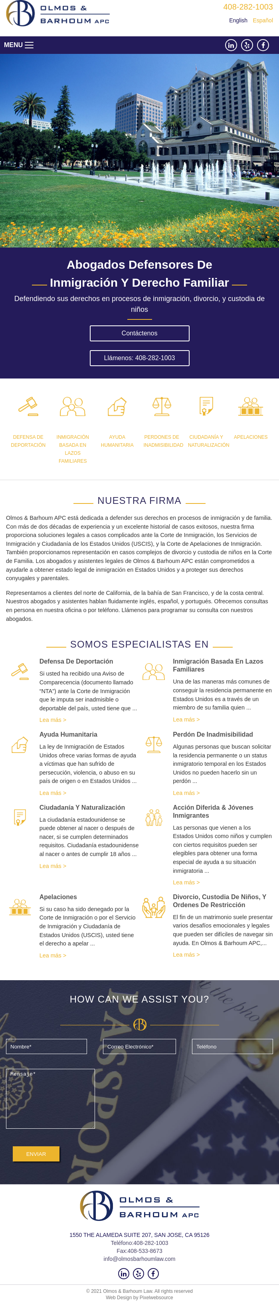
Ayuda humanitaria (68, 734)
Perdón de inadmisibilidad (213, 734)
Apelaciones (58, 897)
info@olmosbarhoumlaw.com (140, 1259)
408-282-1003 (248, 6)
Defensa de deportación (76, 661)
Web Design (119, 1297)
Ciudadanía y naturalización (82, 807)
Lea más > (53, 720)
